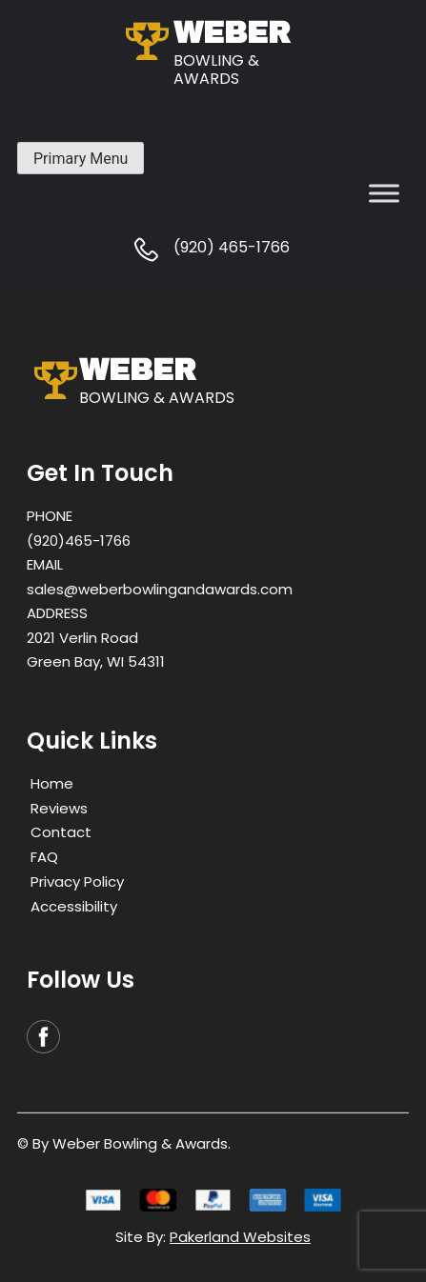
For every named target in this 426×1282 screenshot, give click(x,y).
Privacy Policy (77, 881)
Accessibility (73, 905)
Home (51, 782)
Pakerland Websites (240, 1237)
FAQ (44, 857)
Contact (60, 832)
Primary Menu (80, 159)
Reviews (59, 807)
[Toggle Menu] (384, 193)
